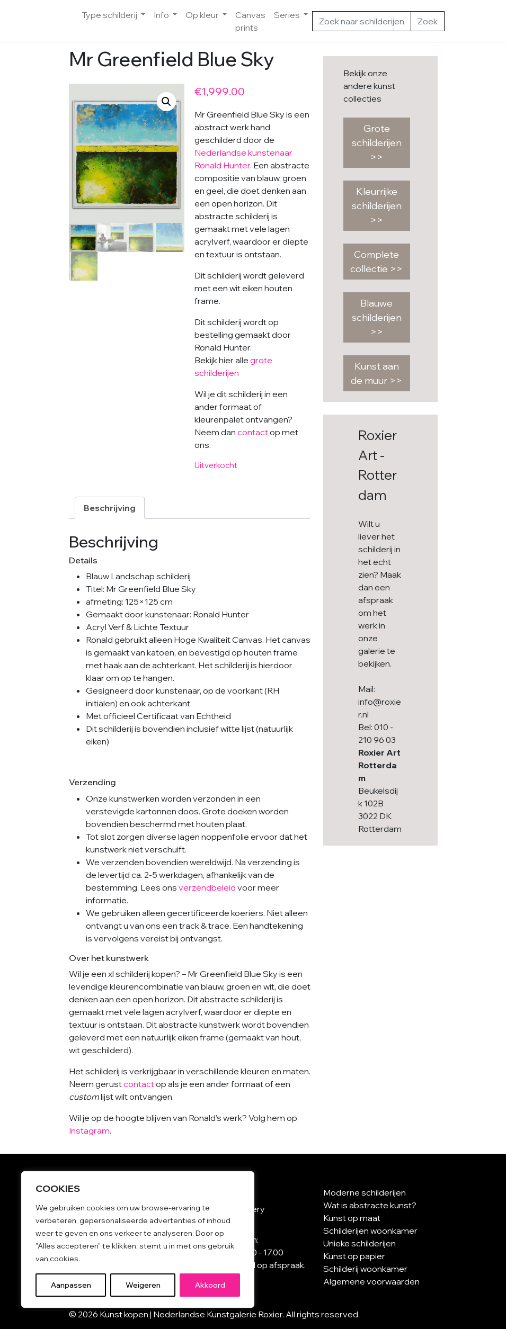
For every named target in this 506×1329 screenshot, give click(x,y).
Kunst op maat (351, 1218)
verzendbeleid (207, 887)
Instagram (89, 1130)
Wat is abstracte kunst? (369, 1205)
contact (252, 432)
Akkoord (210, 1285)
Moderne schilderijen (364, 1192)
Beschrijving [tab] (110, 507)
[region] (137, 1239)
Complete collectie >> (376, 261)
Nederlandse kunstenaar (243, 152)
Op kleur (202, 15)
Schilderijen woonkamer (370, 1230)
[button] (166, 101)
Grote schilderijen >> (377, 142)
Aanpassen (71, 1285)
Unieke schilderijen (359, 1243)
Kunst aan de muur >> (376, 373)
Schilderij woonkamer (365, 1268)
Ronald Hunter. (223, 165)
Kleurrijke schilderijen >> (377, 205)
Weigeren (143, 1285)
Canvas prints (250, 21)
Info (162, 15)
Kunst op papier (354, 1256)
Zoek (428, 21)
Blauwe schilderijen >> (377, 317)
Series (287, 15)
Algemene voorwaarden (371, 1281)
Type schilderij (110, 15)
